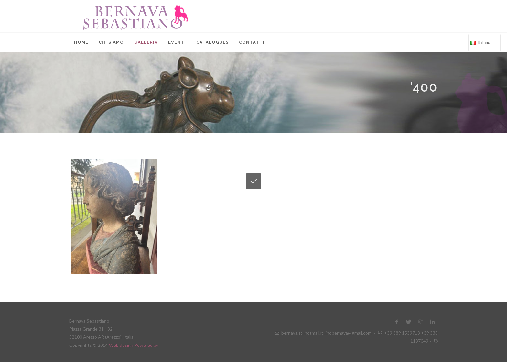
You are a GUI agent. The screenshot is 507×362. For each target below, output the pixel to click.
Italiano (483, 42)
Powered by (146, 345)
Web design (121, 345)
